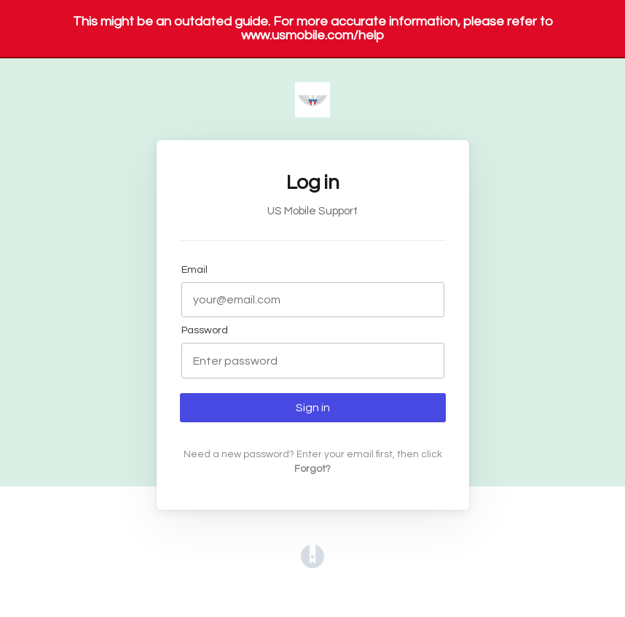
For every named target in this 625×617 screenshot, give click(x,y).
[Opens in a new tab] (312, 564)
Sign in (313, 408)
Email (194, 269)
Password (204, 330)
